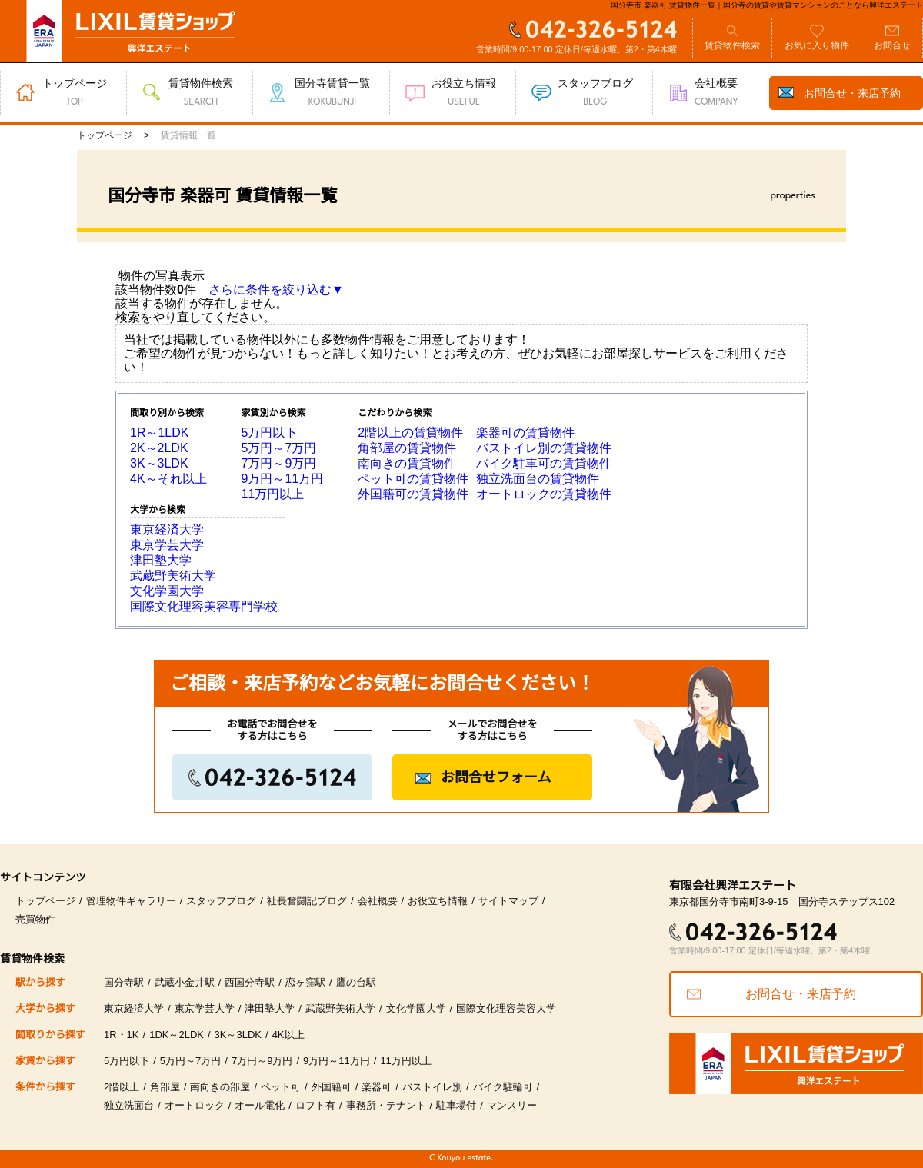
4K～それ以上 (168, 478)
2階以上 (121, 1087)
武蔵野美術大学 (173, 575)
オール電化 (260, 1105)
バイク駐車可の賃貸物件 (543, 463)
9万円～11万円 (283, 478)
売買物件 (35, 919)
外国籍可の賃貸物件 (413, 494)
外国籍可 (332, 1087)
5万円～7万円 (279, 447)
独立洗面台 (129, 1105)
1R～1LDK (159, 432)
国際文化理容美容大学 (506, 1008)
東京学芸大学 (167, 544)
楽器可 (377, 1087)
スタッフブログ (221, 901)
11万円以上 (273, 494)
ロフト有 (315, 1105)
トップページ (45, 901)
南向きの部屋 (220, 1087)
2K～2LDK (159, 447)
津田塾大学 (161, 560)
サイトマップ (508, 901)
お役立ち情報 (438, 901)
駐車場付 (456, 1105)
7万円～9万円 (279, 463)
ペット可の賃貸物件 (413, 478)
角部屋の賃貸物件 (407, 447)
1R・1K (121, 1034)
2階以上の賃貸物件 (410, 432)
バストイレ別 (432, 1087)
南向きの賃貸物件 (407, 463)
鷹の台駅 (356, 982)
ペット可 (281, 1087)
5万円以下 (270, 432)
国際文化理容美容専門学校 (204, 606)
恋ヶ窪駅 (305, 982)
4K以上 (288, 1034)
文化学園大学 (167, 590)
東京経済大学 (167, 529)
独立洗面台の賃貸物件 (537, 478)
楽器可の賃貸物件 (525, 432)
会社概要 (378, 901)
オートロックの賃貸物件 (543, 494)
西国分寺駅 (250, 982)
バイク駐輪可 (503, 1087)
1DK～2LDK (176, 1034)
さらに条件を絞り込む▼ (276, 289)
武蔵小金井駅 (185, 982)
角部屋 (165, 1087)
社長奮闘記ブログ (307, 901)
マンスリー (512, 1105)
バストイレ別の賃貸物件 (543, 447)
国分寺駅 (124, 982)
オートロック (195, 1105)
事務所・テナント (386, 1105)
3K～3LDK (159, 463)
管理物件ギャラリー (131, 901)
